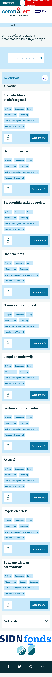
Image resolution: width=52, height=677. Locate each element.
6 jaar (8, 160)
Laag (29, 109)
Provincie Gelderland (14, 126)
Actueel (9, 459)
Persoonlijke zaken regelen (24, 202)
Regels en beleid (16, 511)
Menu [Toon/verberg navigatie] (41, 12)
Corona (23, 582)
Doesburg (24, 115)
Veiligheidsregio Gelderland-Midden (21, 120)
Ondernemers (14, 254)
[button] (45, 78)
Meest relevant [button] (12, 78)
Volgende (26, 621)
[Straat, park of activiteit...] (25, 58)
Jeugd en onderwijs (18, 357)
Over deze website (17, 151)
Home (4, 25)
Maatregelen (10, 115)
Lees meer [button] (39, 137)
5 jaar (8, 109)
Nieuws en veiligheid (20, 305)
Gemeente (19, 109)
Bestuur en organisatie (21, 408)
